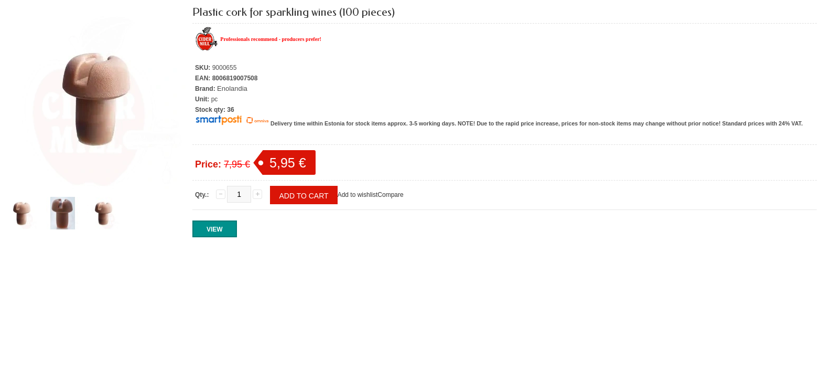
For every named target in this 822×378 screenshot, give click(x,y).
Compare (390, 194)
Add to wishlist (358, 194)
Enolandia (232, 88)
